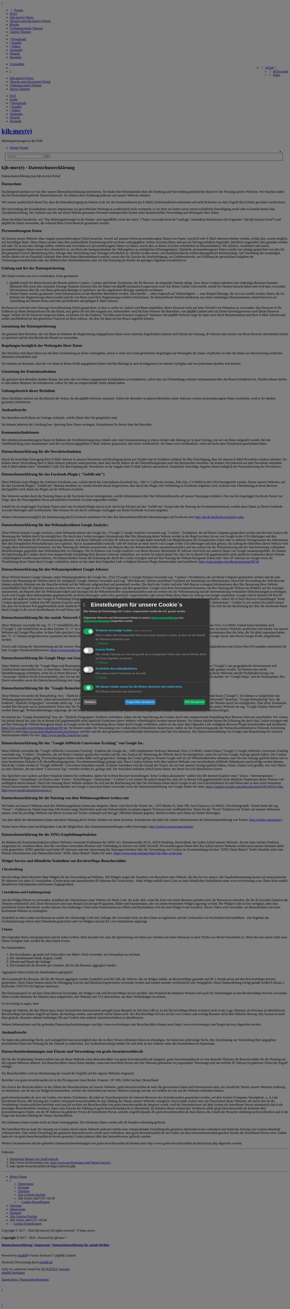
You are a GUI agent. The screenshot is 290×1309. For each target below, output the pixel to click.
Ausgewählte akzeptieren (140, 701)
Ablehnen (90, 701)
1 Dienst (101, 677)
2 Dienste (102, 643)
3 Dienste (102, 662)
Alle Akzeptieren (194, 701)
